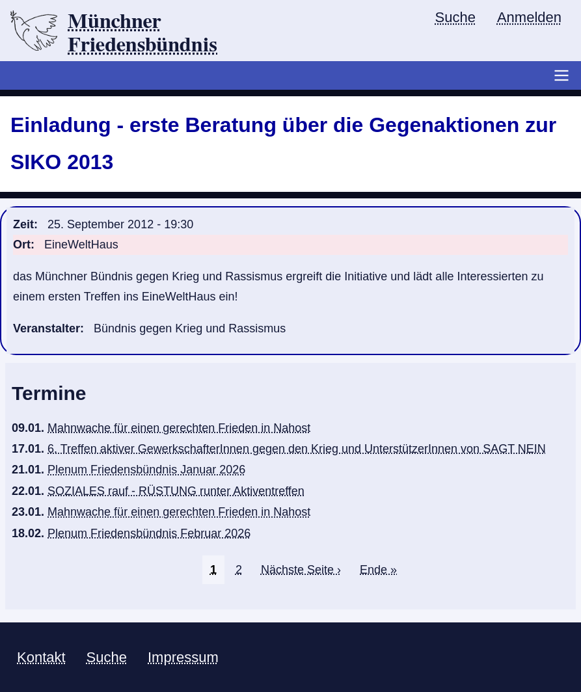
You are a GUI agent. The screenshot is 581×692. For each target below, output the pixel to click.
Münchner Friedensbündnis (142, 33)
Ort (22, 244)
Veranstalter (46, 328)
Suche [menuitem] (455, 17)
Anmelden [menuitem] (529, 17)
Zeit (23, 224)
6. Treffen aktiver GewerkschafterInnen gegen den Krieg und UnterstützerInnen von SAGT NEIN (296, 448)
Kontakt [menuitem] (41, 657)
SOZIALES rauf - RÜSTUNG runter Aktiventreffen (175, 491)
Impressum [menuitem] (183, 657)
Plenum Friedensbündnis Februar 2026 (148, 533)
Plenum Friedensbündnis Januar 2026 (146, 469)
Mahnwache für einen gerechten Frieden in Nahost (178, 427)
